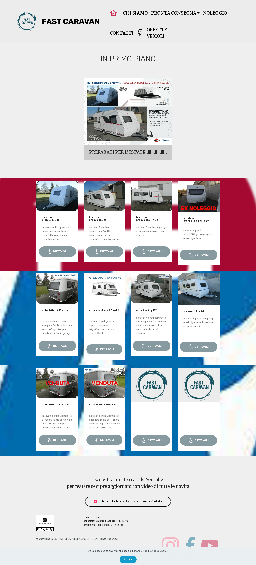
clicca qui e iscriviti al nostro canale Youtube (128, 501)
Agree (128, 559)
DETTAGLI (57, 252)
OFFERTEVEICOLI (152, 33)
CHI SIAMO (135, 13)
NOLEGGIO (215, 13)
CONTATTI (121, 33)
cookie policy (161, 551)
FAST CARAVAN (71, 21)
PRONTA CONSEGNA (173, 13)
